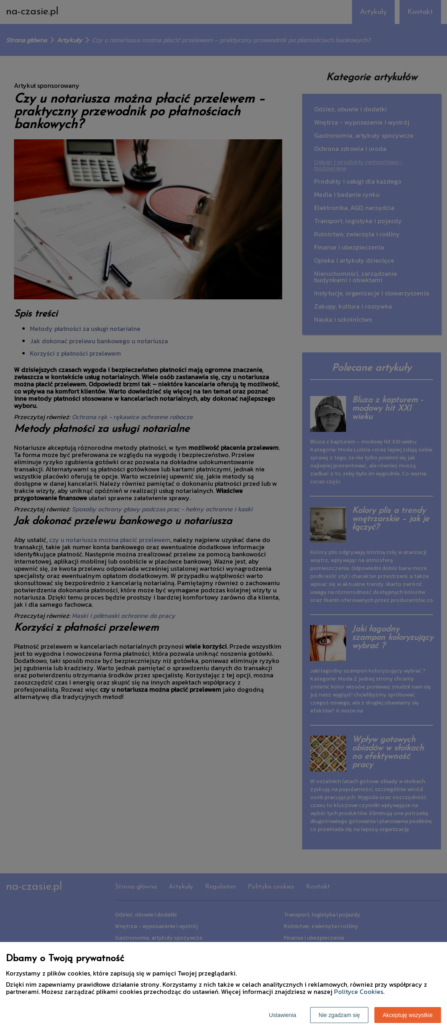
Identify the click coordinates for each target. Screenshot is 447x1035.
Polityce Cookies (358, 991)
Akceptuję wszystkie (408, 1015)
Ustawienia (282, 1015)
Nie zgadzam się (339, 1015)
